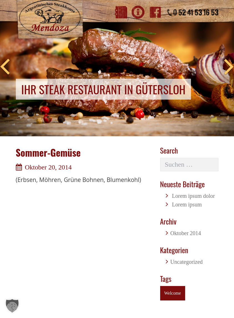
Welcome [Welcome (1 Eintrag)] (172, 293)
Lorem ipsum (187, 204)
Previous (5, 67)
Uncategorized (186, 262)
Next (229, 67)
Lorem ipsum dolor (193, 196)
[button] (12, 306)
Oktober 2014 (185, 233)
